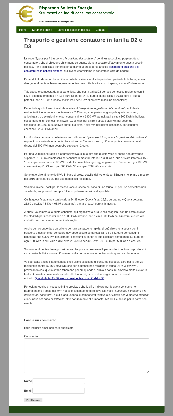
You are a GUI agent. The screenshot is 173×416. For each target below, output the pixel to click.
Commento (31, 336)
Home (23, 29)
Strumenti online (42, 29)
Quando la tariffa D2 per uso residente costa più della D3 (69, 278)
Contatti (100, 29)
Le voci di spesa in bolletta (74, 29)
